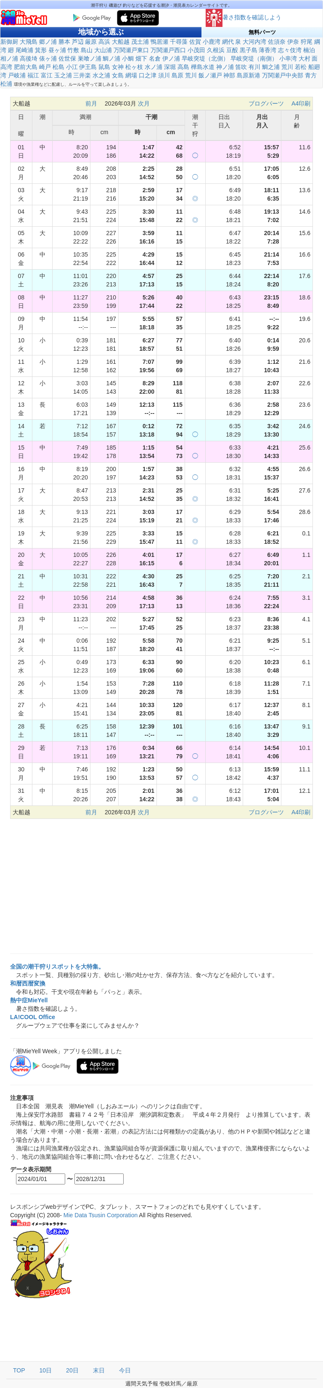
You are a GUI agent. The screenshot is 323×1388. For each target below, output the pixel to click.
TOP (19, 1370)
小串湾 (288, 58)
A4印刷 (300, 103)
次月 (144, 103)
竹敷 (73, 50)
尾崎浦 (24, 50)
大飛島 (28, 41)
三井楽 (82, 75)
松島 (58, 67)
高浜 (104, 41)
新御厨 (9, 41)
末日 (99, 1370)
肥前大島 (25, 67)
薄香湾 (267, 50)
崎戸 (45, 67)
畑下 (141, 58)
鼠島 (104, 67)
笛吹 (241, 67)
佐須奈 (277, 41)
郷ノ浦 (48, 41)
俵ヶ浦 (48, 58)
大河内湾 (254, 41)
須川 (164, 75)
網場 (131, 75)
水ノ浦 (153, 67)
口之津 (147, 75)
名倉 (155, 58)
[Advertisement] (161, 886)
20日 (72, 1370)
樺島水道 (202, 67)
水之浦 (101, 75)
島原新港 (248, 75)
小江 (72, 67)
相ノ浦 (9, 58)
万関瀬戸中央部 (282, 75)
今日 (125, 1370)
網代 (228, 41)
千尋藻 (179, 41)
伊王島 (88, 67)
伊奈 (293, 41)
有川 (254, 67)
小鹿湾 (211, 41)
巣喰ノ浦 (89, 58)
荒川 (287, 67)
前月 (91, 103)
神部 (229, 75)
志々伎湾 (290, 50)
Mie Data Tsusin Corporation (101, 1215)
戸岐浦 (17, 75)
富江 (47, 75)
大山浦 (103, 50)
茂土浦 (140, 41)
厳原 (91, 41)
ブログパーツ (266, 103)
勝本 (64, 41)
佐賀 (195, 41)
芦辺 (78, 41)
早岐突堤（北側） (205, 58)
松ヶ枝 (134, 67)
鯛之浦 (271, 67)
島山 (87, 50)
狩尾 (306, 41)
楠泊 (309, 50)
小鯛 (128, 58)
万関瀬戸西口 (168, 50)
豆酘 (232, 50)
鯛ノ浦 (111, 58)
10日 (46, 1370)
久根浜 (216, 50)
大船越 (121, 41)
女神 (118, 67)
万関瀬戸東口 (131, 50)
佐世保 (67, 58)
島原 (177, 75)
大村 (304, 58)
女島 (118, 75)
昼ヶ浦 (57, 50)
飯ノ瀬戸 (210, 75)
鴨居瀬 (159, 41)
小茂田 (196, 50)
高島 (183, 67)
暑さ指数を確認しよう (243, 17)
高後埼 (28, 58)
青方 (311, 75)
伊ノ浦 (171, 58)
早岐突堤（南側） (254, 58)
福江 (33, 75)
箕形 (41, 50)
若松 (301, 67)
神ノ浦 (225, 67)
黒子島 (248, 50)
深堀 (170, 67)
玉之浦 (63, 75)
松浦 (6, 83)
